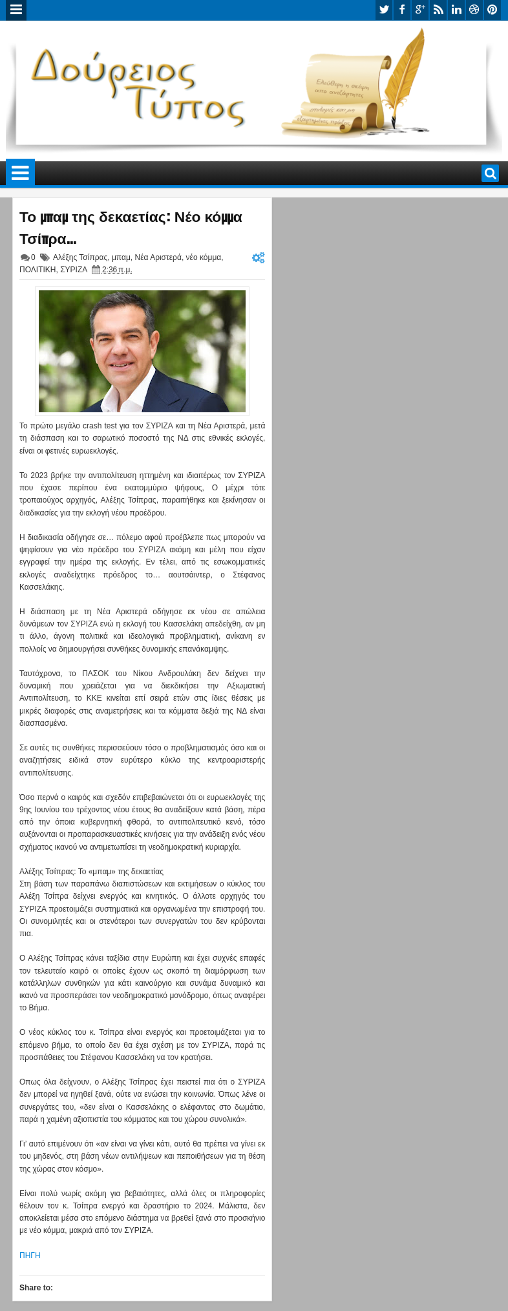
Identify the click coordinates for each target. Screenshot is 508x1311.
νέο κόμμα (204, 257)
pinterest (492, 10)
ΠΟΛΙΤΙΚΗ (37, 269)
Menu (16, 10)
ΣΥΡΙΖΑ (73, 269)
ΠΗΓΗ (30, 1255)
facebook (402, 10)
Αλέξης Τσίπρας (80, 257)
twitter (384, 10)
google (420, 10)
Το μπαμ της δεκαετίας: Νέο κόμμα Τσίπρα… (130, 226)
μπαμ (121, 257)
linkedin (456, 10)
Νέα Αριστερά (158, 257)
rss (438, 10)
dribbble (474, 10)
